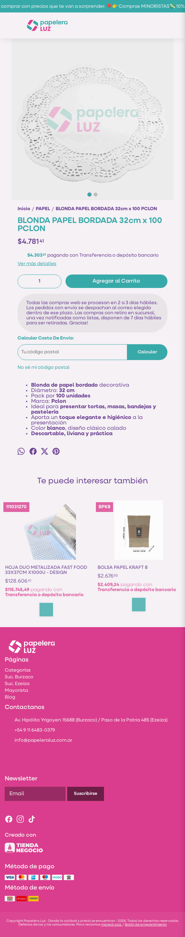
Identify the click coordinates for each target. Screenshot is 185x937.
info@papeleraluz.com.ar (38, 741)
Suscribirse (85, 793)
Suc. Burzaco (19, 677)
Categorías (18, 670)
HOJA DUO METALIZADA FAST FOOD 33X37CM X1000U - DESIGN (46, 570)
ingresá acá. (112, 925)
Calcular (147, 352)
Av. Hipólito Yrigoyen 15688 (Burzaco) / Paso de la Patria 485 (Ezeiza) (86, 721)
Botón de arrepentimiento (146, 925)
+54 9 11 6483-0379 (30, 731)
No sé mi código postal (44, 367)
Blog (10, 697)
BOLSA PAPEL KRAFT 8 (123, 567)
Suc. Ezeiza (17, 683)
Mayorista (16, 690)
